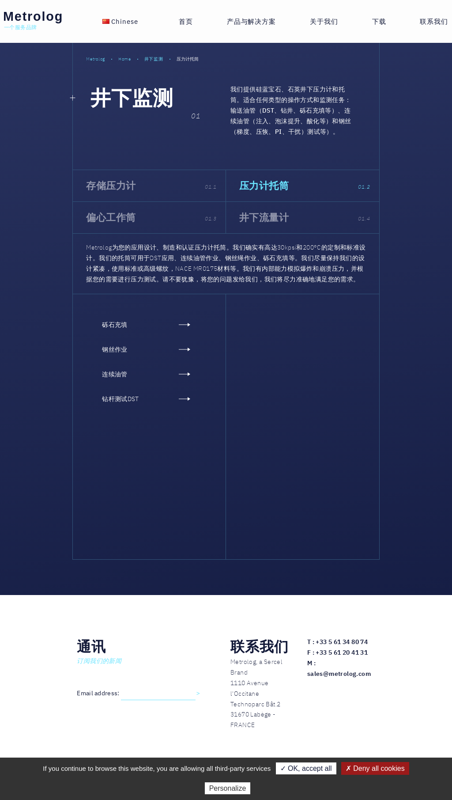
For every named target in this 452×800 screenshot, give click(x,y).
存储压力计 (151, 185)
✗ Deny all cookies (375, 768)
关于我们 (324, 21)
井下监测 (131, 97)
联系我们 (434, 21)
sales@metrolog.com (339, 674)
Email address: (99, 693)
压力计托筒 (304, 185)
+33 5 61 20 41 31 (342, 652)
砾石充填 (146, 325)
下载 (379, 21)
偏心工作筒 (151, 217)
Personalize (227, 788)
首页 (186, 21)
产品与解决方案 (251, 21)
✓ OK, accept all (306, 768)
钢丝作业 (146, 349)
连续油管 (146, 374)
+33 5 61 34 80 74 (342, 642)
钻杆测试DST (146, 399)
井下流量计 (304, 217)
